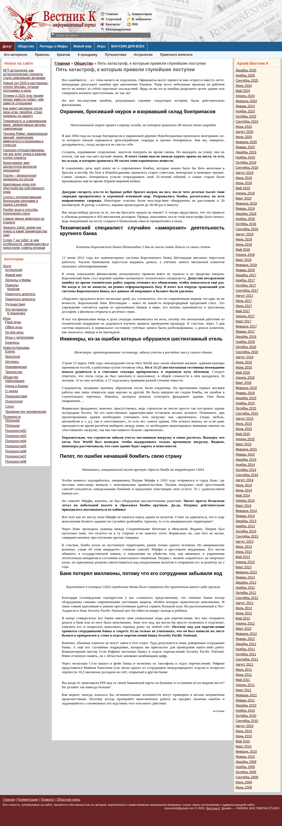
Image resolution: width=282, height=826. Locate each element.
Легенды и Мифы (54, 46)
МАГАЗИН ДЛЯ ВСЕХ (127, 46)
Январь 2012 (245, 639)
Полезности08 (15, 461)
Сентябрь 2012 (247, 598)
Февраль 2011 (246, 695)
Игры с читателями (19, 337)
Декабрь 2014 (246, 460)
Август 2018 (244, 234)
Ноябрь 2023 (245, 111)
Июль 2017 (244, 301)
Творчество (13, 372)
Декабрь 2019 (246, 152)
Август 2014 (244, 480)
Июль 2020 (244, 137)
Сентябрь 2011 (247, 659)
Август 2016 (244, 357)
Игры (101, 46)
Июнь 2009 (244, 787)
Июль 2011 (244, 670)
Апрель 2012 (245, 623)
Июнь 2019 (244, 183)
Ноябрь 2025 (245, 75)
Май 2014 (243, 495)
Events (10, 351)
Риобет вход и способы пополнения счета (20, 211)
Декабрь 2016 (246, 337)
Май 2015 (243, 434)
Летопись (12, 362)
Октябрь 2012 (246, 593)
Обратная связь (68, 799)
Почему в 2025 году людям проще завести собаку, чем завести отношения (23, 99)
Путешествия (115, 55)
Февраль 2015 (246, 449)
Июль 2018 (244, 239)
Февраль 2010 (246, 751)
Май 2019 (243, 188)
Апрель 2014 (245, 501)
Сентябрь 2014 (247, 475)
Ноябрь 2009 (245, 767)
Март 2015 (244, 444)
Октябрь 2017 (246, 285)
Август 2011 (244, 664)
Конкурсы (12, 343)
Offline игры (13, 327)
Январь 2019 (245, 209)
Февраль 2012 (246, 634)
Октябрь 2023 (246, 116)
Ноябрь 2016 (245, 342)
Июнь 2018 (244, 244)
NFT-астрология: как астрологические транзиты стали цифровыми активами (24, 74)
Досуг (7, 46)
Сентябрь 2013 (247, 536)
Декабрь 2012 (246, 582)
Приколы (42, 55)
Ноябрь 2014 (245, 465)
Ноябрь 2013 (245, 526)
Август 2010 (244, 726)
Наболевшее (15, 381)
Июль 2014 (244, 485)
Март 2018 (244, 260)
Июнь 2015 (244, 429)
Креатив (63, 55)
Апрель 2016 (245, 378)
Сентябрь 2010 (247, 721)
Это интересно (15, 55)
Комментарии (142, 14)
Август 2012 (244, 603)
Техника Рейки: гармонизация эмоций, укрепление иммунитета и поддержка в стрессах (25, 139)
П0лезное (12, 426)
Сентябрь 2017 (247, 290)
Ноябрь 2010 (245, 711)
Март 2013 (244, 567)
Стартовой (113, 19)
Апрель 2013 (245, 562)
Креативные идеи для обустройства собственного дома (23, 188)
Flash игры (13, 322)
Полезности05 (15, 446)
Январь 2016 (245, 393)
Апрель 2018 (245, 255)
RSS (135, 24)
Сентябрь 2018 (247, 229)
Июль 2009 (244, 782)
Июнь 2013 (244, 552)
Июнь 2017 (244, 306)
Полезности (12, 417)
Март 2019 (244, 198)
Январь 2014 (245, 516)
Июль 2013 (244, 547)
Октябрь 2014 (246, 470)
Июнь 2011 (244, 675)
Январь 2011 (245, 700)
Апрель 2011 (245, 685)
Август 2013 (244, 541)
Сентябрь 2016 (247, 352)
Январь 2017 (245, 331)
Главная (112, 14)
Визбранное (141, 19)
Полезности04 (15, 441)
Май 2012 (243, 618)
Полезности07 (15, 456)
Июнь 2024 (244, 86)
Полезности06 (15, 451)
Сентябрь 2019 (247, 168)
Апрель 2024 (245, 96)
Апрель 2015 (245, 439)
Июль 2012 (244, 608)
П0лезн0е (12, 420)
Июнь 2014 (244, 490)
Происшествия (16, 396)
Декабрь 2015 (246, 398)
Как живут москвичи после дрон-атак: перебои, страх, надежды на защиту (23, 112)
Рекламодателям (116, 29)
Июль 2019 (244, 178)
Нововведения (16, 367)
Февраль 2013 (246, 572)
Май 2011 (243, 680)
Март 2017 (244, 321)
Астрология (143, 55)
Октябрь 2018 (246, 224)
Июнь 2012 (244, 613)
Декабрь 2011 (246, 644)
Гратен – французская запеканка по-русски (19, 177)
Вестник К (213, 808)
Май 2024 (243, 91)
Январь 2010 (245, 757)
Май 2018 (243, 250)
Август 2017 (244, 296)
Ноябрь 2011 (245, 649)
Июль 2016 (244, 362)
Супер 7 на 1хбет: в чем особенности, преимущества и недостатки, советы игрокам (26, 244)
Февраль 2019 (246, 203)
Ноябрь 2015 (245, 403)
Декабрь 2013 (246, 521)
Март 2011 (244, 690)
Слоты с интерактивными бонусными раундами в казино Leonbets (22, 200)
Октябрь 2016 (246, 347)
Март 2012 (244, 629)
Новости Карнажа (16, 348)
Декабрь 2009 (246, 762)
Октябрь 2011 (246, 654)
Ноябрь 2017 (245, 280)
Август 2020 (244, 132)
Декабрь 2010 (246, 705)
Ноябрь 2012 (245, 588)
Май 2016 (243, 372)
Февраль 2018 (246, 265)
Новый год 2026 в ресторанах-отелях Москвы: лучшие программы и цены (26, 86)
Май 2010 (243, 741)
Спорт (9, 406)
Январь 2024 (245, 106)
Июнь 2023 (244, 127)
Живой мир (82, 46)
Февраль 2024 (246, 101)
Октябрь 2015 (246, 408)
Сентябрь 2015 (247, 413)
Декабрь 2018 (246, 214)
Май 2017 (243, 311)
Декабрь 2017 (246, 275)
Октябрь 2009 (246, 772)
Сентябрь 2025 (247, 80)
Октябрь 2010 (246, 716)
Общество (26, 46)
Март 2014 (244, 506)
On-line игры (14, 332)
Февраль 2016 (246, 388)
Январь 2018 (245, 270)
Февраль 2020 (246, 142)
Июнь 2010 (244, 736)
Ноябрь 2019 (245, 157)
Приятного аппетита (176, 55)
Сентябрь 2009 (247, 777)
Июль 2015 (244, 424)
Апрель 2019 (245, 193)
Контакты (113, 24)
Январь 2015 (245, 454)
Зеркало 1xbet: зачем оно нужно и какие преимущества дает (25, 231)
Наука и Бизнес (16, 386)
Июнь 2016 (244, 367)
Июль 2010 (244, 731)
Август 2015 (244, 419)
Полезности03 (15, 436)
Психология (14, 401)
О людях (11, 391)
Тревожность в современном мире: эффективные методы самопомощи (24, 124)
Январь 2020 (245, 147)
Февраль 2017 (246, 326)
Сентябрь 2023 (247, 121)
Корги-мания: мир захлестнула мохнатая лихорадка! (20, 166)
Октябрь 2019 (246, 162)
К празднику (87, 55)
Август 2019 (244, 173)
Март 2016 (244, 383)
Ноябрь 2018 (245, 219)
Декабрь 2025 (246, 70)
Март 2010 (244, 746)
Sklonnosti (12, 357)
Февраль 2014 (246, 511)
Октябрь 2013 (246, 531)
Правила (47, 799)
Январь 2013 (245, 577)
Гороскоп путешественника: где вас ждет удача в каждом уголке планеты (24, 154)
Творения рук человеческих (25, 412)
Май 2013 (243, 557)
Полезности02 (15, 431)
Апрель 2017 (245, 316)
